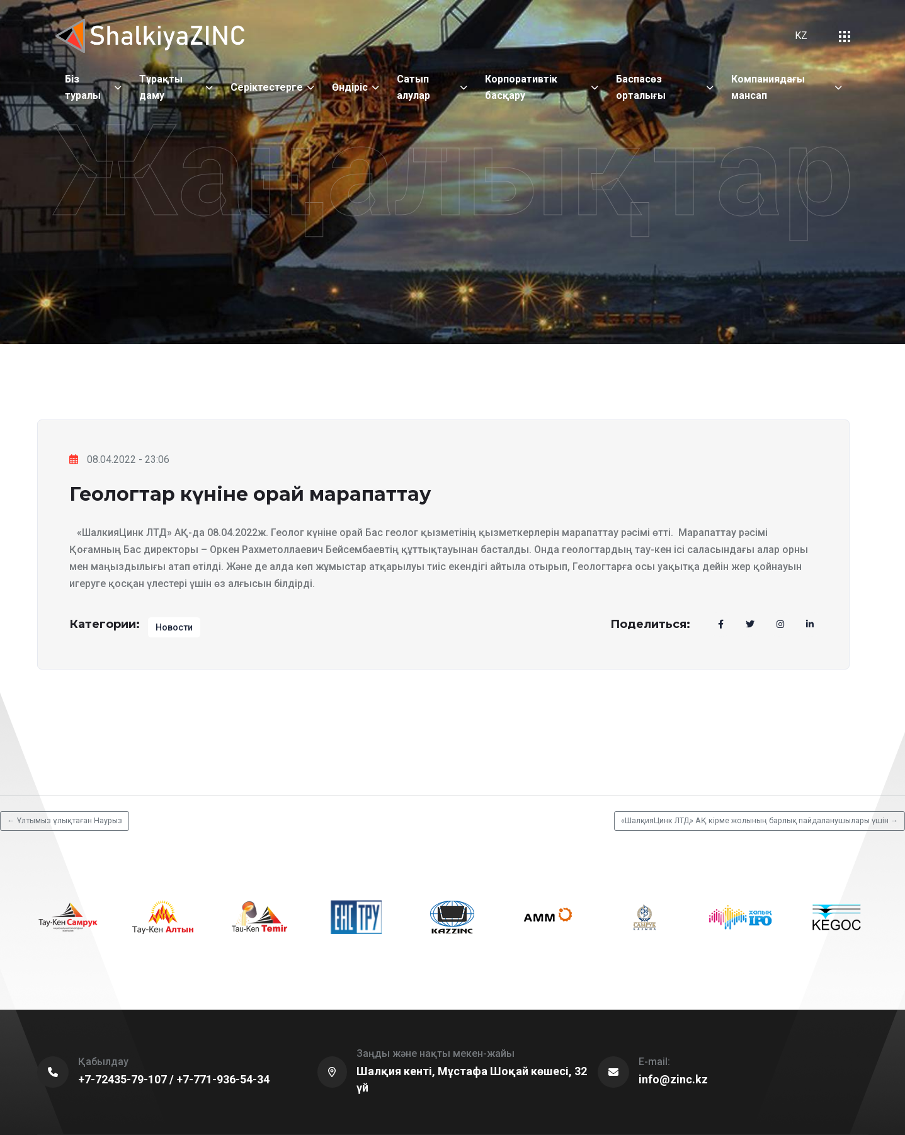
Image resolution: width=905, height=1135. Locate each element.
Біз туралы (83, 87)
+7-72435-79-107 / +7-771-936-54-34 (174, 1079)
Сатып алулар (413, 87)
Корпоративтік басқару (521, 87)
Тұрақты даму (161, 87)
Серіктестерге (267, 87)
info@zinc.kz (673, 1079)
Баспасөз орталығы (641, 87)
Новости (174, 627)
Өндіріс (350, 87)
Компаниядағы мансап (768, 87)
